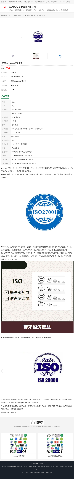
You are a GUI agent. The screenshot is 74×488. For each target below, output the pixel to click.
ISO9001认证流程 (19, 456)
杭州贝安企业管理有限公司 (58, 466)
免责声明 (37, 472)
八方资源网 (32, 472)
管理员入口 (43, 472)
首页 (10, 15)
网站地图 (49, 472)
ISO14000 (24, 15)
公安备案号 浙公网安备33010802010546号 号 (38, 466)
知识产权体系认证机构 (55, 456)
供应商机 (17, 15)
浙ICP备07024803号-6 (20, 466)
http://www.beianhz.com (8, 412)
